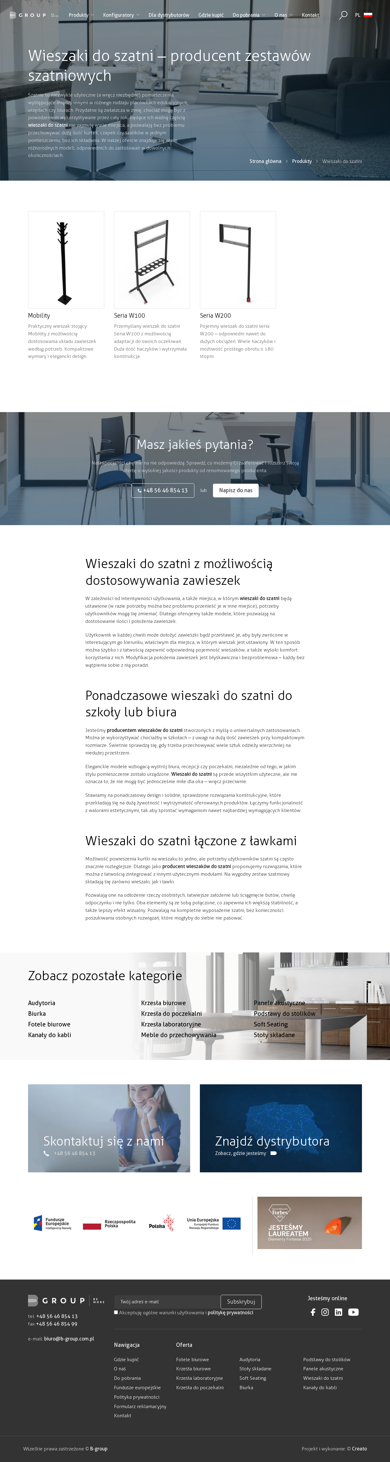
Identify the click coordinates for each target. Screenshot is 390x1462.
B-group (98, 1449)
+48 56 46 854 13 (57, 1316)
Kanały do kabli (49, 1055)
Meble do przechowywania (178, 1055)
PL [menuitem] (357, 15)
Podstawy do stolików (285, 1034)
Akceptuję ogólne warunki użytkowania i (183, 1312)
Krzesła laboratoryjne (171, 1045)
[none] (364, 15)
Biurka (37, 1034)
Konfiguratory (121, 15)
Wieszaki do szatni (323, 1378)
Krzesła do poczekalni (171, 1034)
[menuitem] (364, 15)
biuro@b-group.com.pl (69, 1339)
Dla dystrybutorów (169, 15)
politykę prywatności (230, 1312)
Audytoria (41, 1024)
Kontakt (310, 15)
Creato (359, 1449)
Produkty (81, 15)
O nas (284, 15)
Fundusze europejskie (137, 1387)
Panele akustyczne (279, 1024)
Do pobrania (249, 15)
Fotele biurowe (49, 1045)
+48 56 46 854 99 (56, 1324)
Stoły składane (274, 1055)
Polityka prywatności (136, 1397)
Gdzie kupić (211, 15)
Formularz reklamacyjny (140, 1406)
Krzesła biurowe (163, 1024)
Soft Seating (271, 1045)
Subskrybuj (241, 1301)
